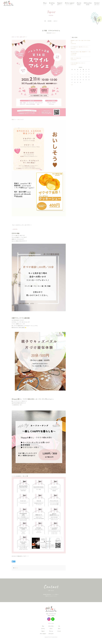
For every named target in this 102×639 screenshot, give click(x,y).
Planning (51, 631)
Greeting (52, 3)
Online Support (43, 633)
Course (79, 3)
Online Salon (51, 626)
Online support (69, 3)
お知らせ (53, 32)
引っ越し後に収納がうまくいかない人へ (78, 63)
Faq (59, 626)
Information (88, 3)
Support (59, 3)
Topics (59, 628)
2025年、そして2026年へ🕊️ (76, 58)
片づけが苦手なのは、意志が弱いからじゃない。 (80, 46)
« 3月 (72, 84)
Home (45, 3)
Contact (96, 3)
